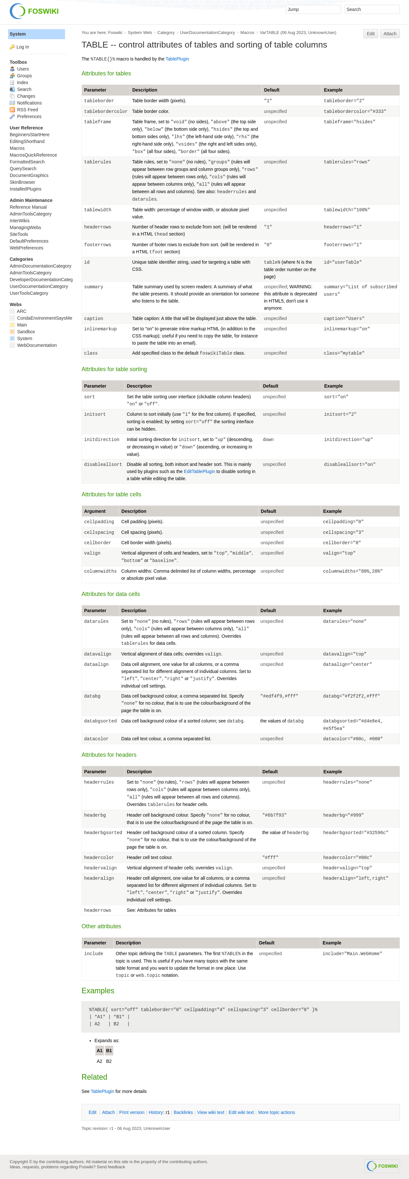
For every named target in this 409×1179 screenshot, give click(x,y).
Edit (371, 33)
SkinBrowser (22, 182)
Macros (247, 32)
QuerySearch (23, 168)
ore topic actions (276, 1112)
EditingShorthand (27, 141)
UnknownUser (321, 32)
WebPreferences (26, 247)
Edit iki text (241, 1112)
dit (93, 1112)
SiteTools (19, 234)
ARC (18, 311)
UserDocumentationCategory (207, 32)
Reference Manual (28, 207)
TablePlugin (177, 58)
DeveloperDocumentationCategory (44, 279)
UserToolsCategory (29, 293)
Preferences (25, 116)
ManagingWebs (25, 227)
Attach (390, 33)
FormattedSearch (27, 161)
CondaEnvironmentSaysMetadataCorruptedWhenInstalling (72, 318)
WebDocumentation (33, 345)
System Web (140, 32)
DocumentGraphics (29, 175)
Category (165, 32)
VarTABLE (269, 32)
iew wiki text (211, 1112)
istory (156, 1112)
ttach (108, 1112)
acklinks (183, 1112)
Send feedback (111, 1166)
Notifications (26, 102)
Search (20, 89)
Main (18, 324)
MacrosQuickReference (33, 155)
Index (19, 82)
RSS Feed (24, 109)
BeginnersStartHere (30, 134)
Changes (22, 96)
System (18, 34)
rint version (132, 1112)
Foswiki (115, 32)
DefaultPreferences (29, 241)
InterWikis (19, 220)
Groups (21, 75)
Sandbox (22, 331)
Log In (23, 47)
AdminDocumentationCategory (41, 266)
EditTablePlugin (199, 471)
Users (19, 69)
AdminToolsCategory (30, 213)
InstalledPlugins (25, 189)
